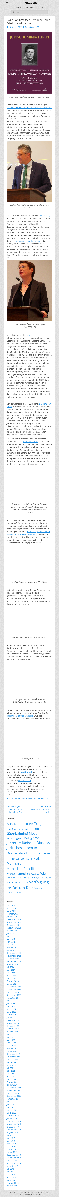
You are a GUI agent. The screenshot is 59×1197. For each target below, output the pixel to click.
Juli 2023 (10, 1000)
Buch (11, 798)
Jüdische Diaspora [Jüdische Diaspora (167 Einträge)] (36, 842)
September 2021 (14, 1062)
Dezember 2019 (14, 1121)
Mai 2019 (11, 1141)
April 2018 (11, 1177)
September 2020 (14, 1096)
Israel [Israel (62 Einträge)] (36, 838)
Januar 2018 (12, 1185)
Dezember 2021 (14, 1054)
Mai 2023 (11, 1006)
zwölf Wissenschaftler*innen (27, 241)
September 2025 (14, 928)
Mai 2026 (11, 905)
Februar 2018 (13, 1183)
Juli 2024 (10, 967)
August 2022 (12, 1031)
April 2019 (11, 1143)
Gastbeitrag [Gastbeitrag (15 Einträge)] (18, 829)
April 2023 (11, 1009)
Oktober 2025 (13, 925)
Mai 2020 (11, 1107)
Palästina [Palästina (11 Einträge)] (34, 874)
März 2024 (11, 978)
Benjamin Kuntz (30, 441)
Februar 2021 (13, 1082)
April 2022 (11, 1042)
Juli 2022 (10, 1034)
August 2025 (12, 930)
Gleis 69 (31, 3)
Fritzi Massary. (24, 780)
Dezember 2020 (14, 1087)
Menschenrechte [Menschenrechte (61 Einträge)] (18, 874)
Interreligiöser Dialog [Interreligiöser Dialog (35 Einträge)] (19, 838)
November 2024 (14, 956)
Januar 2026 (12, 916)
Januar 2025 (12, 950)
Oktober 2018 (13, 1160)
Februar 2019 (13, 1149)
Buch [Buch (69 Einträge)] (29, 824)
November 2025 (14, 922)
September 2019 (14, 1129)
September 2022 (14, 1028)
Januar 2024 (12, 984)
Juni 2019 (11, 1138)
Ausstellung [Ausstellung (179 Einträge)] (16, 823)
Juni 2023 (11, 1003)
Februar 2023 (13, 1014)
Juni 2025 (11, 936)
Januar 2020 (12, 1118)
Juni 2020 (11, 1104)
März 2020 (11, 1113)
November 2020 (14, 1090)
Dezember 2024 (14, 953)
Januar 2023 (12, 1017)
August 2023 (12, 998)
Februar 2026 (13, 914)
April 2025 (11, 942)
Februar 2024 (13, 981)
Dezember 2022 (14, 1020)
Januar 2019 (12, 1152)
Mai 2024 (11, 972)
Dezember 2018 (14, 1155)
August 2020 (12, 1099)
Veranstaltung (43, 798)
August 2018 (12, 1166)
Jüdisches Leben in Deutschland (25, 798)
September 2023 (14, 995)
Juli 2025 (10, 933)
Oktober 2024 (13, 958)
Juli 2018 (10, 1169)
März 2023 (11, 1012)
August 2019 (12, 1132)
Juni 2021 (11, 1071)
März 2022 (11, 1045)
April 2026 (11, 908)
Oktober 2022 (13, 1026)
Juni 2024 (11, 970)
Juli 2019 (10, 1135)
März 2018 (11, 1180)
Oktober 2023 (13, 992)
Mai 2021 (11, 1073)
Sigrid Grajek (26, 772)
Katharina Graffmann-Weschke (20, 716)
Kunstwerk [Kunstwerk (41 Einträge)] (33, 858)
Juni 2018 (11, 1171)
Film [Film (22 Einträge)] (9, 829)
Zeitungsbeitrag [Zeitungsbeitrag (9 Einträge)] (14, 892)
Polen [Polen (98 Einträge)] (43, 873)
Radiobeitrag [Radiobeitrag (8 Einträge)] (24, 877)
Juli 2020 (10, 1101)
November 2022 (14, 1023)
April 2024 (11, 975)
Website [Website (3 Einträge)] (39, 889)
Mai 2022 (11, 1040)
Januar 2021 (12, 1085)
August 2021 (12, 1065)
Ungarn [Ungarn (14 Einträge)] (48, 877)
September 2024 (14, 961)
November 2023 (14, 989)
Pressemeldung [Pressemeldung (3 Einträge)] (12, 878)
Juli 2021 (10, 1068)
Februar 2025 (13, 947)
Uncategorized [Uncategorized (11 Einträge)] (36, 877)
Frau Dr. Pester (36, 335)
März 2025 (11, 944)
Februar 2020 (13, 1115)
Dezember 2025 (14, 919)
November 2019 (14, 1124)
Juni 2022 (11, 1037)
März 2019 (11, 1146)
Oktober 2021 (13, 1059)
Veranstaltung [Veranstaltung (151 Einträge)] (17, 882)
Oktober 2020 (13, 1093)
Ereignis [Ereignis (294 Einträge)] (40, 823)
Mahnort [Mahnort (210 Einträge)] (14, 863)
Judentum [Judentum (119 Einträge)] (14, 843)
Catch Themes (35, 1194)
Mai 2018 (11, 1174)
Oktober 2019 (13, 1127)
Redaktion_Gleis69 (32, 27)
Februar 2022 (13, 1048)
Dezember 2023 (14, 986)
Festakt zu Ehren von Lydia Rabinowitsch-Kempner (29, 107)
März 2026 (11, 911)
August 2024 (12, 964)
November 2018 (14, 1157)
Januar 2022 (12, 1051)
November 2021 (14, 1056)
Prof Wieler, (44, 215)
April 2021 (11, 1076)
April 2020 (11, 1110)
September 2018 (14, 1163)
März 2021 (11, 1079)
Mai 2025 (11, 939)
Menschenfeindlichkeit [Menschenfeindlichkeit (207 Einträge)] (25, 868)
